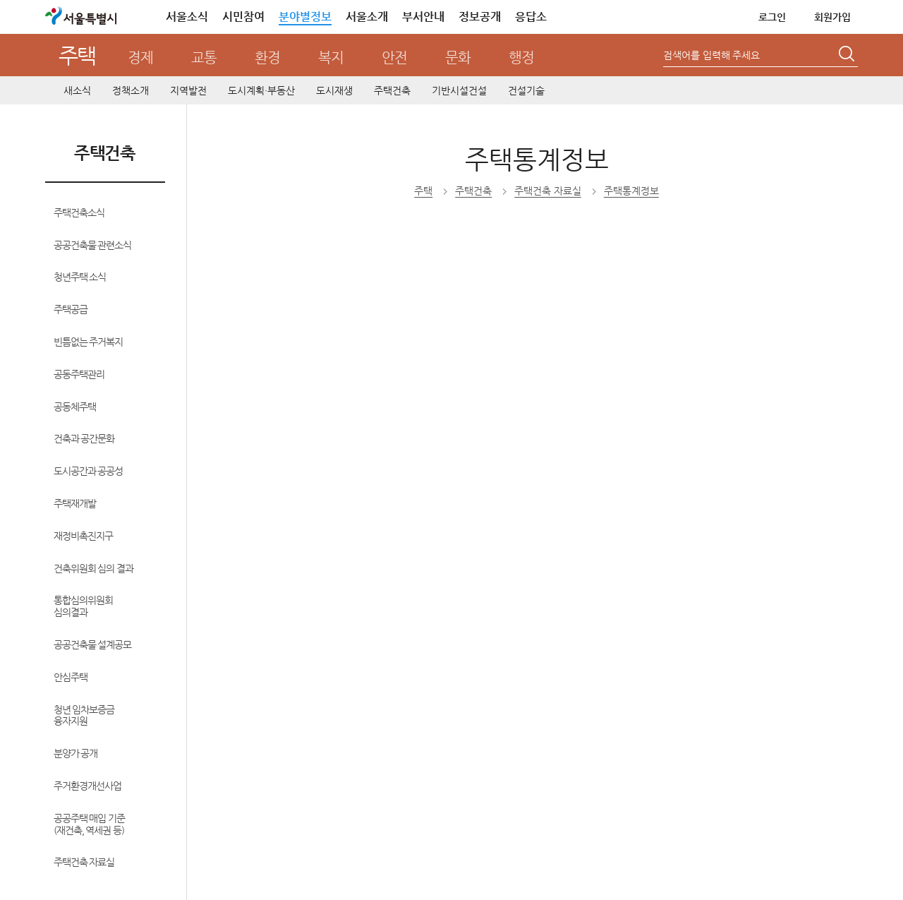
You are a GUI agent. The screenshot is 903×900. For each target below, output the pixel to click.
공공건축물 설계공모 (93, 644)
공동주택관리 (79, 374)
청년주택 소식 (80, 276)
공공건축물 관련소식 (93, 245)
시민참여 (243, 16)
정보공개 (480, 16)
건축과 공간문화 (84, 438)
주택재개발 (75, 503)
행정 (521, 57)
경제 (140, 57)
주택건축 (392, 90)
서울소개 (367, 16)
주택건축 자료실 (84, 862)
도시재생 (334, 90)
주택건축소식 (79, 212)
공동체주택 (75, 406)
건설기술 (526, 90)
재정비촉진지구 (83, 535)
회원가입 (832, 17)
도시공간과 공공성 (88, 470)
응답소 (531, 16)
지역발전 (188, 90)
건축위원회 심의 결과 (93, 568)
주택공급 (70, 309)
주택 (77, 55)
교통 (204, 57)
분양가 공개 (76, 753)
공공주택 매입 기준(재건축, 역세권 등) (89, 824)
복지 (331, 57)
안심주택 (70, 677)
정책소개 (130, 90)
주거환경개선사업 (87, 785)
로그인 (772, 17)
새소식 (77, 90)
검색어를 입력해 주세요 (711, 55)
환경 (267, 57)
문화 (458, 57)
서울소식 (187, 16)
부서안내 (423, 16)
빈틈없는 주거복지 (88, 341)
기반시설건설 (459, 90)
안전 (394, 57)
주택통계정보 (631, 190)
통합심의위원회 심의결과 (83, 606)
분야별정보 (305, 16)
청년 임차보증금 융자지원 (84, 715)
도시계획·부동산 (261, 90)
